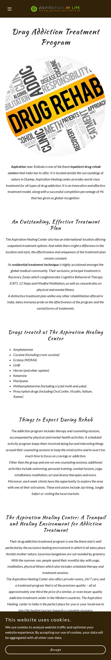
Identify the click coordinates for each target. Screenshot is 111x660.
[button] (12, 9)
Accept (55, 649)
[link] (55, 8)
